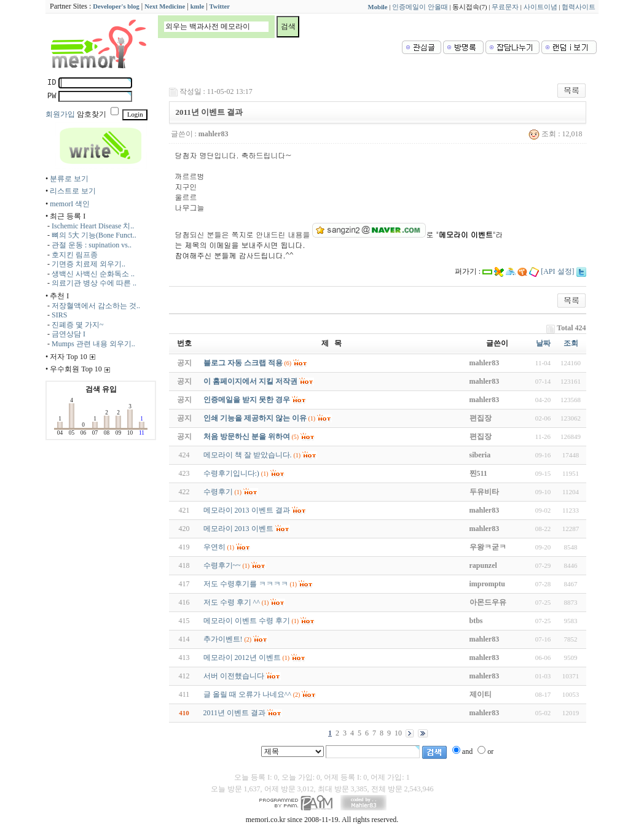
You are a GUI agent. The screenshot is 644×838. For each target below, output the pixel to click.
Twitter (220, 6)
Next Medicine (164, 6)
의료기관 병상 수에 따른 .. (94, 283)
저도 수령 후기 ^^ (231, 602)
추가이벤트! (223, 639)
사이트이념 (540, 7)
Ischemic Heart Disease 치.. (93, 226)
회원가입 (60, 114)
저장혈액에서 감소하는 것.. (96, 305)
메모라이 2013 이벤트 (238, 528)
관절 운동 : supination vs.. (92, 245)
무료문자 (505, 7)
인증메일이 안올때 (420, 7)
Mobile (378, 7)
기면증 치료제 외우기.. (88, 264)
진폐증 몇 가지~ (78, 324)
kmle (197, 6)
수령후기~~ (222, 565)
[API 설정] (557, 271)
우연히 (214, 547)
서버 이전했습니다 (233, 676)
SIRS (59, 315)
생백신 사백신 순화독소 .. (93, 274)
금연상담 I (68, 334)
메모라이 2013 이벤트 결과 (246, 510)
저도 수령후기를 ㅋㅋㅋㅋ (245, 584)
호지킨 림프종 (75, 254)
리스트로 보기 (73, 191)
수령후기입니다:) (231, 473)
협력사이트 (578, 7)
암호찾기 (91, 114)
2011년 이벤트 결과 (234, 712)
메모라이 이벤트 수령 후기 (246, 620)
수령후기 (218, 491)
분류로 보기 (69, 178)
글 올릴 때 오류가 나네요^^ (247, 694)
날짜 (543, 343)
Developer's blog (116, 6)
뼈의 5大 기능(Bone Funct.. (94, 235)
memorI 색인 (70, 204)
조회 (571, 343)
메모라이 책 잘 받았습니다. (247, 455)
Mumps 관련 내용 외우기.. (93, 343)
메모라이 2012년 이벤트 (242, 657)
